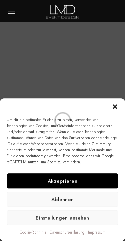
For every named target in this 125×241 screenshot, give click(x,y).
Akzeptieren (62, 181)
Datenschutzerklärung (67, 232)
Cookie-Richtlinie (33, 232)
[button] (115, 106)
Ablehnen (62, 199)
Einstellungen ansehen (62, 218)
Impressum (97, 232)
